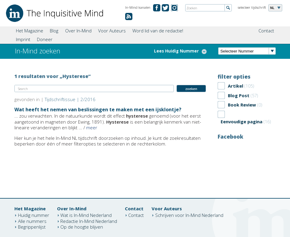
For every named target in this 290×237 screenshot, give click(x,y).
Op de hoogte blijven (81, 227)
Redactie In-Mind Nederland (88, 221)
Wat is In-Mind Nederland (86, 215)
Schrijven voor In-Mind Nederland (189, 215)
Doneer (45, 39)
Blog (54, 31)
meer (91, 127)
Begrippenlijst (32, 227)
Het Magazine (29, 31)
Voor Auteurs (112, 31)
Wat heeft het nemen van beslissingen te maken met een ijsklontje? (97, 109)
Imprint (23, 39)
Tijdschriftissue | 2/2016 (70, 99)
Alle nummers (32, 221)
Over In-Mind (78, 31)
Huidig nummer (33, 215)
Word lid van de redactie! (157, 31)
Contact (266, 31)
